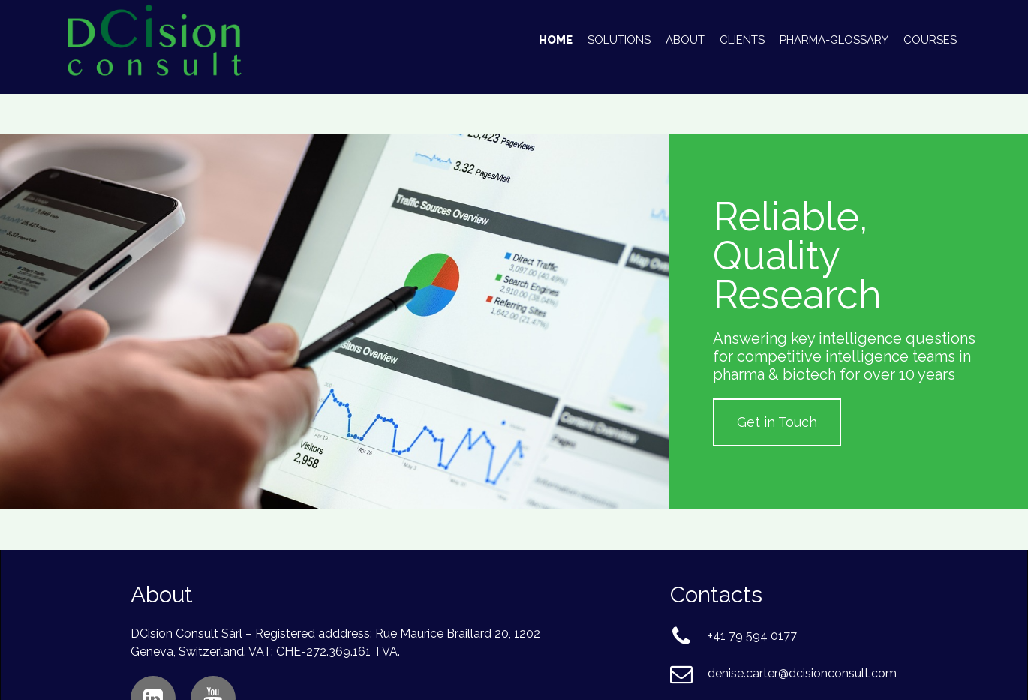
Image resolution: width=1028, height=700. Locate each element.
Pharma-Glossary (834, 40)
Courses (930, 40)
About (685, 40)
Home (556, 40)
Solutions (619, 40)
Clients (742, 40)
